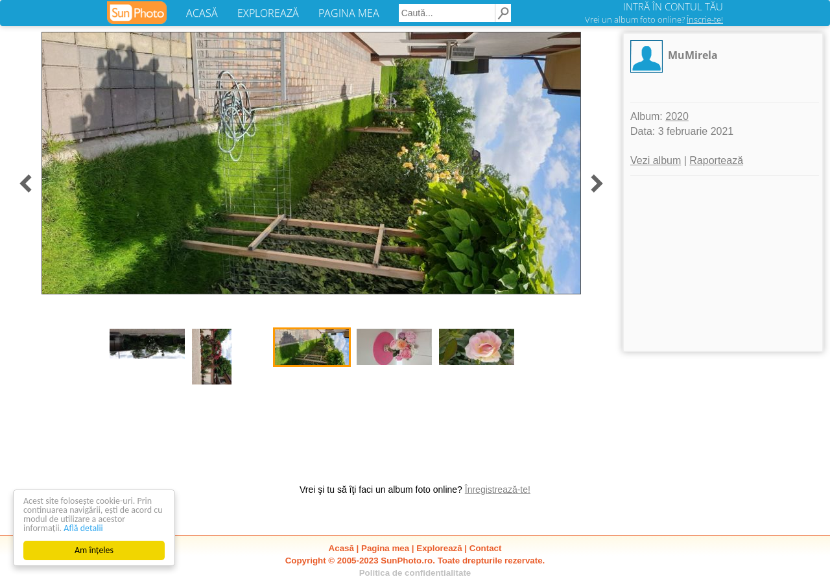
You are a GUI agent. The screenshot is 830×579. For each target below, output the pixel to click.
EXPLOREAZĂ (268, 13)
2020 (677, 116)
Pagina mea (385, 548)
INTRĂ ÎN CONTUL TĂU (673, 6)
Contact (485, 548)
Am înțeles (94, 550)
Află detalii (83, 528)
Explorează (439, 548)
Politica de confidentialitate (415, 573)
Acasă (341, 548)
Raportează (716, 160)
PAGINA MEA (348, 13)
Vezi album (655, 160)
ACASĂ (202, 13)
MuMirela (693, 55)
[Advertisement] (723, 263)
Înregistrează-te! (497, 489)
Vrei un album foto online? (654, 19)
